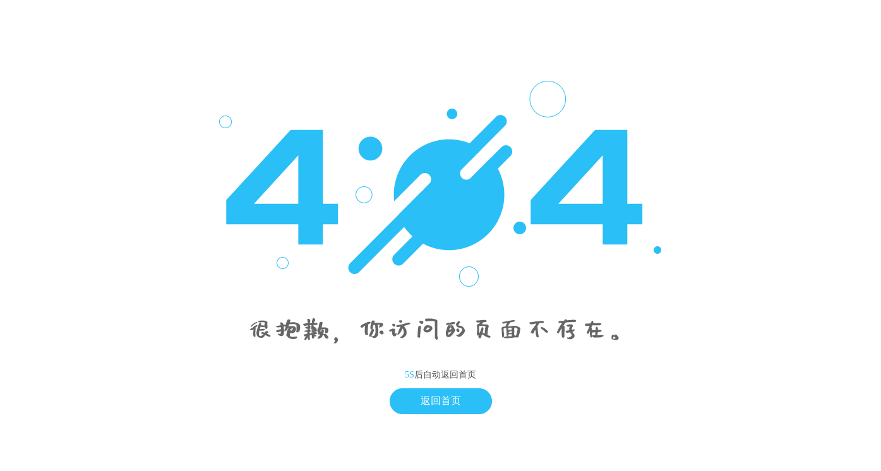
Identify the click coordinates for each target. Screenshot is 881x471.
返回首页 (441, 400)
